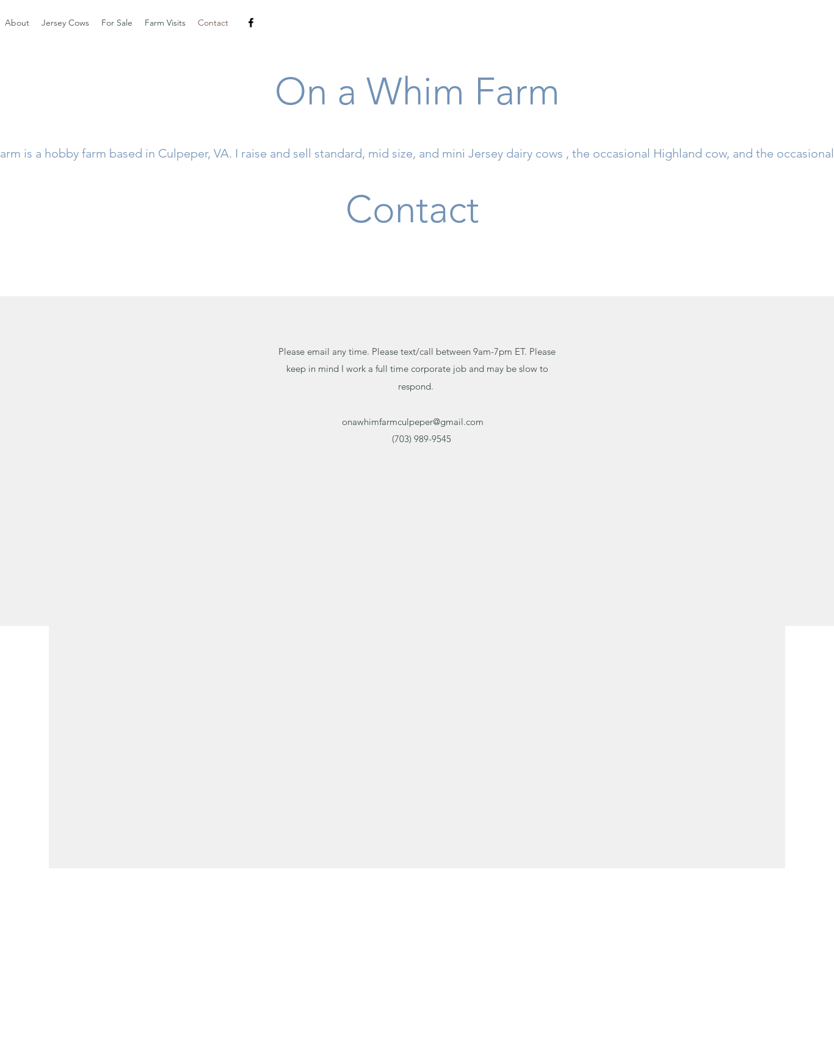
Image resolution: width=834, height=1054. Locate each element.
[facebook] (251, 22)
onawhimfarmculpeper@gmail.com (413, 421)
